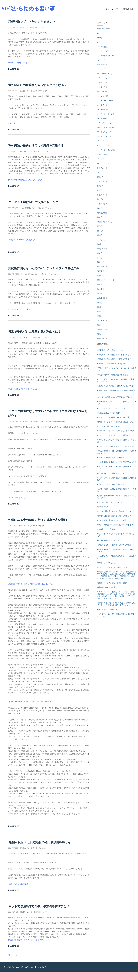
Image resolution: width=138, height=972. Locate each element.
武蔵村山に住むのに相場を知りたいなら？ (114, 516)
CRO (99, 38)
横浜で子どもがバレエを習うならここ (23, 389)
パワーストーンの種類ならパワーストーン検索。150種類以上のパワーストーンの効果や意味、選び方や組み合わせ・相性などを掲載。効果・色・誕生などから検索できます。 (116, 595)
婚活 (99, 199)
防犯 (99, 316)
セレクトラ (101, 87)
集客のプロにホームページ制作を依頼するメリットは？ (116, 467)
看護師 (99, 271)
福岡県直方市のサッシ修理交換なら (22, 239)
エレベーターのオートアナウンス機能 (113, 435)
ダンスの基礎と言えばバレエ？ (110, 502)
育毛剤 (99, 293)
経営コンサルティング (105, 280)
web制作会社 (102, 46)
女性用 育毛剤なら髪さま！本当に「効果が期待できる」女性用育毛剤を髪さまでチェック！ (116, 604)
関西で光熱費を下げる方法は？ (110, 540)
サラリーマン (102, 78)
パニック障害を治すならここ (19, 497)
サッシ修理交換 (103, 73)
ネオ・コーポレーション (106, 100)
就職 (99, 208)
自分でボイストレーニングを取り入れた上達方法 (117, 430)
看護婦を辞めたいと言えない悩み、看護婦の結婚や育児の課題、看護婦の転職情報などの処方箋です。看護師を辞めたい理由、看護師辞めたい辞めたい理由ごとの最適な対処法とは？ (116, 574)
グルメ (99, 69)
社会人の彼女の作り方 (107, 587)
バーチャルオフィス (105, 114)
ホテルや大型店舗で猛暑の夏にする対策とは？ (116, 525)
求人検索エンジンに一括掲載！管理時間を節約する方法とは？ (116, 452)
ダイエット (101, 96)
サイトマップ (111, 9)
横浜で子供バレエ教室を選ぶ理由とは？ (34, 331)
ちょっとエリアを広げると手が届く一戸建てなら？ (116, 534)
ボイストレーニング (105, 150)
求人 (99, 253)
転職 (99, 311)
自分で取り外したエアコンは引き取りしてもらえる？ (116, 402)
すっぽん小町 (102, 51)
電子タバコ (101, 329)
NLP (99, 42)
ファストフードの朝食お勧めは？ (111, 457)
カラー (99, 60)
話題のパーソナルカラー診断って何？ (113, 583)
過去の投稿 (12, 955)
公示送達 (11, 123)
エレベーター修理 (104, 55)
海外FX (100, 262)
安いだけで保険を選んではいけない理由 (113, 417)
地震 (99, 190)
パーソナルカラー (104, 127)
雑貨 (99, 325)
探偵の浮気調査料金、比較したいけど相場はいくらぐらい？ (116, 496)
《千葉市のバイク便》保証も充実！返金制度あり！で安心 (116, 615)
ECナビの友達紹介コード (18, 63)
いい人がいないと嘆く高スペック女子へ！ (114, 473)
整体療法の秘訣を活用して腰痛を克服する (36, 145)
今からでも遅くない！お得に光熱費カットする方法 (116, 441)
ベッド (99, 141)
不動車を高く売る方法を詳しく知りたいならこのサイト (116, 550)
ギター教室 (101, 64)
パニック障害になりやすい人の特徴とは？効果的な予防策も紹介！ (116, 380)
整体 (99, 231)
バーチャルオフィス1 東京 (19, 309)
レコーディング (103, 163)
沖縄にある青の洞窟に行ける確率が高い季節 (37, 520)
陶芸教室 (100, 320)
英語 (99, 302)
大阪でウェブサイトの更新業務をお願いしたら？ (117, 422)
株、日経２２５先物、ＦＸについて (112, 609)
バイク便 (100, 105)
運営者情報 (128, 9)
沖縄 (99, 257)
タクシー (100, 91)
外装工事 (100, 195)
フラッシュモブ (103, 136)
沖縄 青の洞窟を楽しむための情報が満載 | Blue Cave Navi (30, 584)
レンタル (100, 168)
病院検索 (100, 266)
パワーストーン (103, 123)
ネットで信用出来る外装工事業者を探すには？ (39, 906)
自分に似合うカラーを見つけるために (113, 408)
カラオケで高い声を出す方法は (110, 426)
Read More (13, 69)
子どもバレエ (102, 204)
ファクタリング (103, 132)
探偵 (99, 226)
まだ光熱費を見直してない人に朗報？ (113, 520)
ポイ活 (99, 159)
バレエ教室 (101, 109)
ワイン (99, 172)
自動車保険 (101, 298)
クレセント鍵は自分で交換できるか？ (33, 202)
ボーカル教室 (102, 154)
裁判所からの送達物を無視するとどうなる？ (37, 85)
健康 (99, 177)
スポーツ (100, 82)
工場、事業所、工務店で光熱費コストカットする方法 (116, 490)
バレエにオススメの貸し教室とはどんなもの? (116, 567)
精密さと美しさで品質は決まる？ (111, 484)
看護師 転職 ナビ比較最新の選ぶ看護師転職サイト (41, 842)
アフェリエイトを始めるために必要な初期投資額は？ (116, 479)
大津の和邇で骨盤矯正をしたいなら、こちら (25, 180)
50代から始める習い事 (28, 8)
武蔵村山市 (101, 248)
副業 (99, 186)
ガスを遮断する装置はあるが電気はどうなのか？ (117, 462)
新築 (99, 235)
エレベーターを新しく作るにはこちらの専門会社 (117, 446)
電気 (99, 334)
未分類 (99, 239)
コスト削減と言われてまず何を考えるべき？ (115, 511)
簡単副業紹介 (103, 507)
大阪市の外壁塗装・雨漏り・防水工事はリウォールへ (29, 940)
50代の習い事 (102, 28)
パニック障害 (102, 118)
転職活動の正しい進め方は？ (109, 413)
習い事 (99, 289)
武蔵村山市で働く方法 (107, 563)
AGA (99, 33)
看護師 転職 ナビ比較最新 (18, 853)
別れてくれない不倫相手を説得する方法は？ (115, 545)
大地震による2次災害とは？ (109, 529)
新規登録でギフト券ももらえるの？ (31, 21)
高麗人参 (100, 338)
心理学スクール (103, 221)
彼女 (99, 217)
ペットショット (103, 145)
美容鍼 (99, 284)
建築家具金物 (102, 213)
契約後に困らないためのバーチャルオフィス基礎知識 (43, 268)
